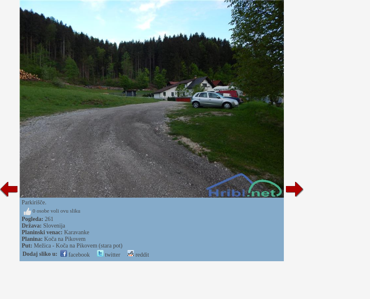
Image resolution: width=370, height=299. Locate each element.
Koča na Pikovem (65, 239)
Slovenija (54, 226)
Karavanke (76, 232)
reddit (138, 255)
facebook (75, 255)
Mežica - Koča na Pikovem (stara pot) (78, 246)
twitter (108, 255)
